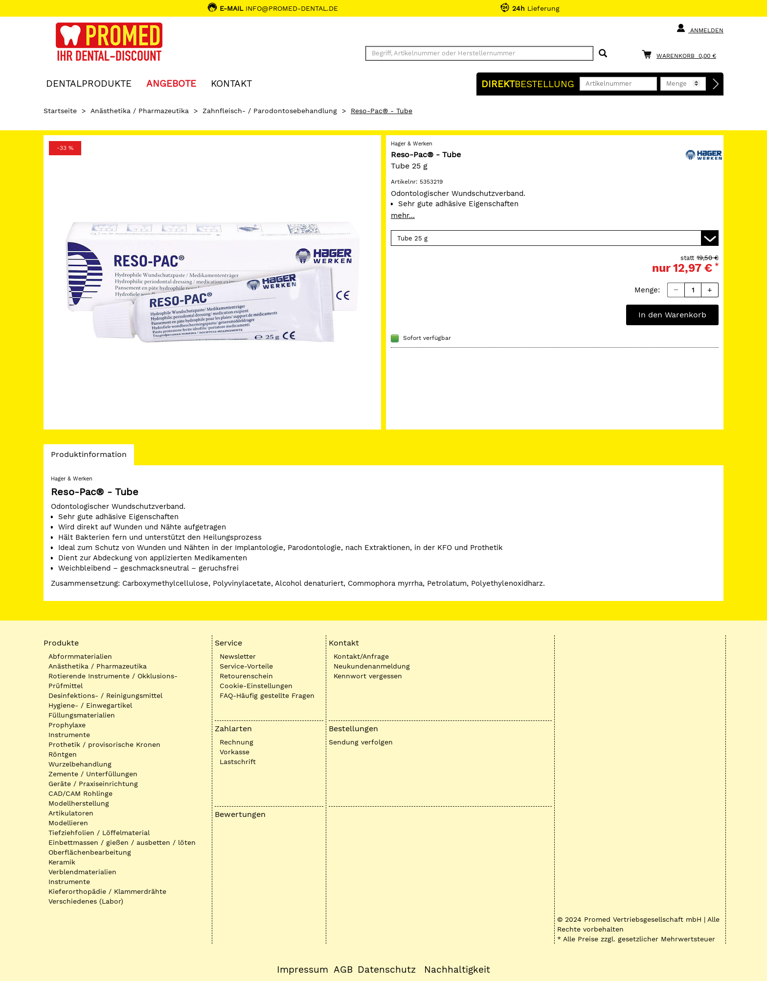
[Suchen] (603, 53)
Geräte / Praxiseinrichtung (93, 784)
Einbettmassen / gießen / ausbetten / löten (122, 842)
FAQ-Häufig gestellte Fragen (267, 695)
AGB (343, 969)
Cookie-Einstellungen (256, 686)
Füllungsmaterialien (81, 715)
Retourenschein (246, 676)
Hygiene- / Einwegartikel (90, 705)
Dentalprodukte (89, 83)
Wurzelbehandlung (80, 764)
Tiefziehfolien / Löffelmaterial (99, 833)
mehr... (403, 215)
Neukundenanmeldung (372, 666)
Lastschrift (238, 762)
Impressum (302, 969)
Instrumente (69, 735)
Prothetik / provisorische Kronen (104, 744)
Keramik (61, 862)
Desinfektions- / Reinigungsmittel (105, 695)
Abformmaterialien (80, 656)
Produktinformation (88, 457)
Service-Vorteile (246, 666)
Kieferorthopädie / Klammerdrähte (107, 891)
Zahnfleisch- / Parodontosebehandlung (270, 111)
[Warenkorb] (681, 54)
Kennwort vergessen (368, 676)
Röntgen (62, 754)
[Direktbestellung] (716, 84)
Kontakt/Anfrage (361, 656)
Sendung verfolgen (361, 742)
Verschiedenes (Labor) (85, 901)
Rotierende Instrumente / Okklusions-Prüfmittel (113, 681)
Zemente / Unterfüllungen (92, 774)
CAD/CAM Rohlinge (80, 793)
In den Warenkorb (672, 314)
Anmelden (699, 28)
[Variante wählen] (555, 238)
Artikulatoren (70, 813)
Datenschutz (387, 969)
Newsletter (238, 656)
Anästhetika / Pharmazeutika (139, 111)
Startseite (60, 111)
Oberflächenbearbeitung (89, 852)
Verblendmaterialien (82, 872)
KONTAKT (231, 83)
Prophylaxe (67, 725)
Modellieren (68, 823)
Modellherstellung (78, 803)
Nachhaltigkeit (457, 969)
